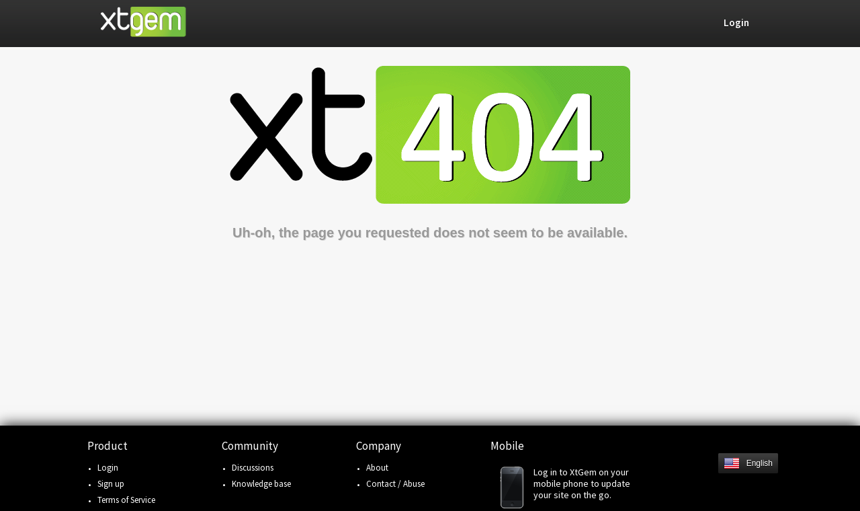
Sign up (110, 483)
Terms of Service (126, 500)
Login (107, 467)
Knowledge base (261, 483)
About (377, 467)
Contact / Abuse (395, 483)
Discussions (252, 467)
